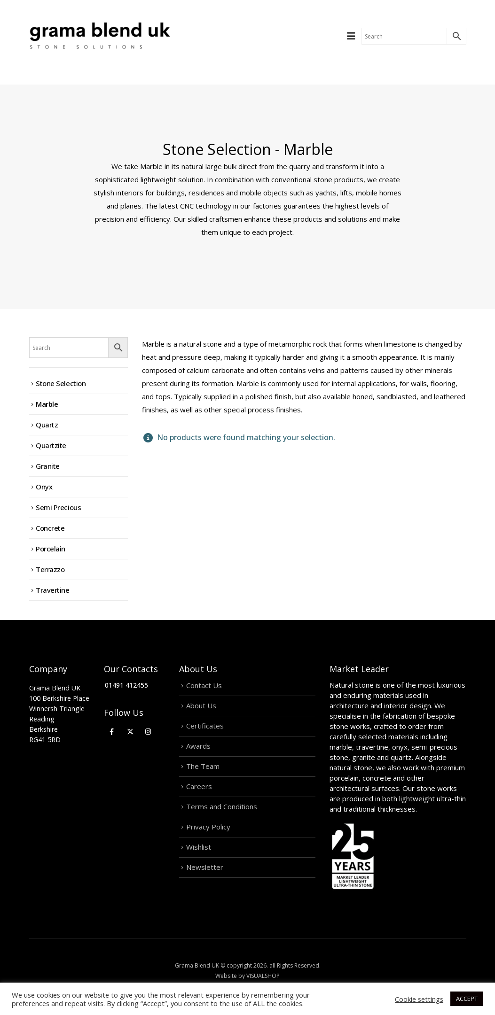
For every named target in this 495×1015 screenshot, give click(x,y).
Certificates (205, 725)
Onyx (44, 486)
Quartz (47, 424)
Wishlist (198, 847)
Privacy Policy (208, 826)
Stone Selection (61, 383)
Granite (48, 466)
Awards (198, 746)
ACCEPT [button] (467, 998)
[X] (130, 731)
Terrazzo (50, 569)
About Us (201, 705)
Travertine (53, 590)
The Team (203, 766)
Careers (199, 786)
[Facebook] (111, 731)
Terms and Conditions (221, 806)
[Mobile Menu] (354, 36)
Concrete (50, 528)
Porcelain (50, 548)
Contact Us (204, 685)
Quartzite (51, 445)
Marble (47, 404)
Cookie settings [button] (419, 999)
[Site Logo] (99, 36)
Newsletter (204, 867)
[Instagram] (148, 731)
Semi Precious (58, 507)
